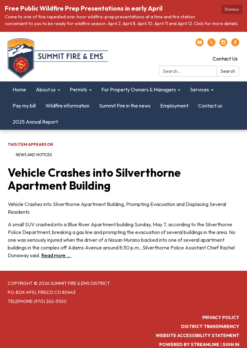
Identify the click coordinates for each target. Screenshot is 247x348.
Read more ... (56, 255)
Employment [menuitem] (174, 105)
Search (228, 71)
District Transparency (210, 326)
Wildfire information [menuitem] (67, 105)
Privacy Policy (220, 317)
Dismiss (232, 9)
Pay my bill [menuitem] (24, 105)
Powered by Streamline (189, 344)
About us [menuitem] (46, 89)
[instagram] (223, 44)
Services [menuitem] (199, 89)
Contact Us (225, 58)
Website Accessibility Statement (197, 335)
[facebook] (235, 44)
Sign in (231, 344)
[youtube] (200, 44)
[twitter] (211, 44)
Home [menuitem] (19, 89)
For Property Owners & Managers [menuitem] (138, 89)
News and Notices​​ (34, 154)
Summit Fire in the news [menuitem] (125, 105)
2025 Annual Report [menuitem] (35, 121)
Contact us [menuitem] (210, 105)
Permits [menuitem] (78, 89)
